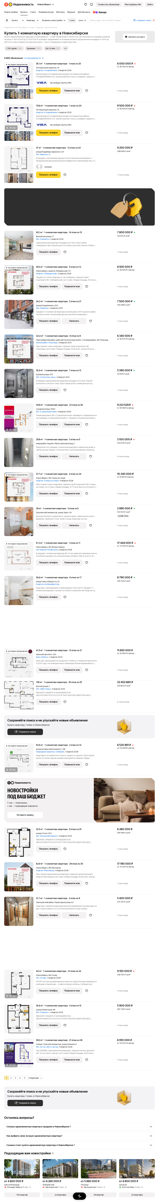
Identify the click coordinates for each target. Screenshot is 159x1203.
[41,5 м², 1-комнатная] (20, 665)
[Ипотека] (60, 12)
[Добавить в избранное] (86, 91)
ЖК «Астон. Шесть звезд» (47, 1047)
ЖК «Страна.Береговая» (46, 412)
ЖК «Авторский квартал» (47, 836)
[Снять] (33, 12)
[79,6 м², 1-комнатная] (20, 124)
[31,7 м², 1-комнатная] (20, 913)
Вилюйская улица (43, 236)
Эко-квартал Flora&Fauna (47, 550)
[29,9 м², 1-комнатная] (20, 454)
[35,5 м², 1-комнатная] (20, 385)
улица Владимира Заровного (48, 152)
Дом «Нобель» (42, 657)
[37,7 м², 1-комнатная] (20, 488)
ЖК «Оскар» (41, 978)
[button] (91, 4)
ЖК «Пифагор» (42, 308)
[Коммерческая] (46, 12)
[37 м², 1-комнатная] (20, 166)
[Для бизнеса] (84, 12)
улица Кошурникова (44, 305)
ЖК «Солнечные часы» (46, 377)
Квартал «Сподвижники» (47, 70)
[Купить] (24, 12)
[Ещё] (65, 48)
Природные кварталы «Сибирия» (50, 752)
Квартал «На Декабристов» (48, 584)
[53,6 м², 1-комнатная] (20, 759)
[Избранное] (85, 4)
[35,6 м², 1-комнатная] (20, 1020)
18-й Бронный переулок (46, 68)
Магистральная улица (64, 443)
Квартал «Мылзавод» (45, 870)
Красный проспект (44, 654)
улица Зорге (63, 512)
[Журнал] (71, 12)
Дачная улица (42, 686)
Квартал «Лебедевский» (46, 274)
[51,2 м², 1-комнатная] (20, 557)
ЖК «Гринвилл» (43, 239)
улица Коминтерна (44, 1010)
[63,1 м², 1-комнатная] (20, 247)
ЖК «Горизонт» (42, 1012)
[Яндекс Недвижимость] (21, 4)
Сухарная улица (43, 409)
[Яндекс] (6, 4)
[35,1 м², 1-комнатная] (20, 82)
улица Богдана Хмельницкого (48, 749)
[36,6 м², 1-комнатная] (20, 592)
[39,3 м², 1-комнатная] (20, 281)
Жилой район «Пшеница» (47, 343)
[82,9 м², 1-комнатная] (20, 878)
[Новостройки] (11, 12)
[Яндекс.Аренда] (99, 12)
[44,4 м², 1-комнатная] (20, 350)
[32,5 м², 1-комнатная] (20, 844)
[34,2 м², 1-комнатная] (20, 316)
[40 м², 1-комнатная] (20, 985)
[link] (150, 4)
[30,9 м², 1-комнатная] (20, 419)
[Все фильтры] (7, 20)
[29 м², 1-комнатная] (20, 523)
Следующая (34, 1078)
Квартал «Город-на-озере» (47, 481)
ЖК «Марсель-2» (43, 154)
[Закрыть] (154, 20)
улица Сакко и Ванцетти (46, 581)
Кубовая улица (42, 374)
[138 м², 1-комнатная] (20, 697)
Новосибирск (42, 271)
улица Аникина (68, 1044)
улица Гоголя (41, 833)
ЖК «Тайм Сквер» (43, 689)
